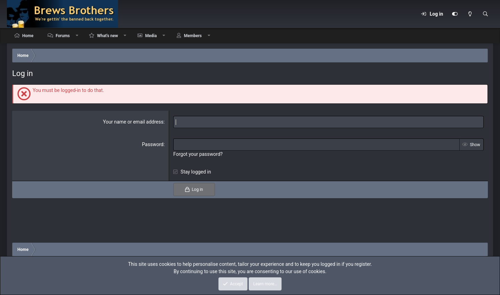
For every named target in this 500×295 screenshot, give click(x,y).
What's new (107, 35)
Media (151, 35)
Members (193, 35)
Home (27, 35)
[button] (77, 35)
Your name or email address (133, 122)
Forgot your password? (198, 154)
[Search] (485, 14)
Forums (63, 35)
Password (153, 144)
